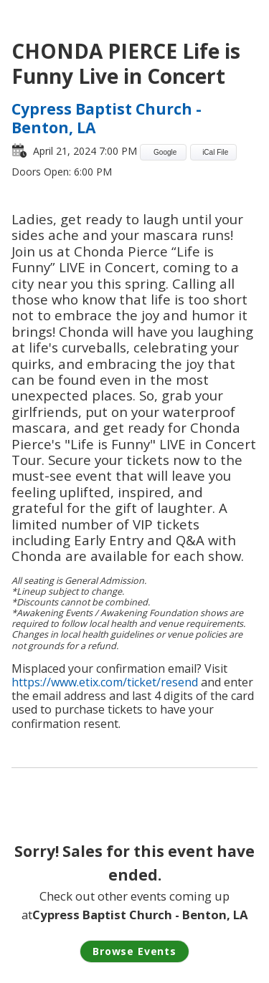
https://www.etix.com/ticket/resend (104, 682)
